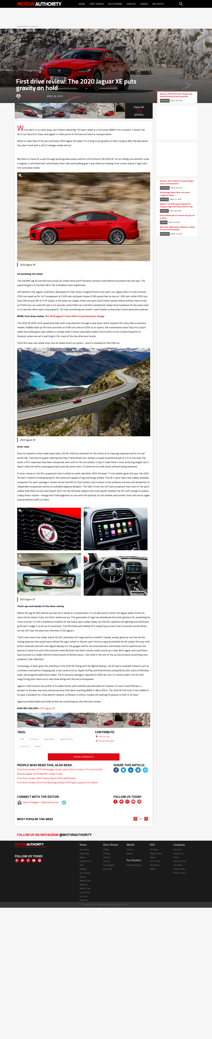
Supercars (164, 210)
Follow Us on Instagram (54, 834)
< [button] (135, 819)
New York (107, 869)
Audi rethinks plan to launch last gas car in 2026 (177, 216)
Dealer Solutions (134, 865)
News (82, 4)
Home (19, 26)
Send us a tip (102, 736)
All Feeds (154, 849)
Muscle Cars (85, 881)
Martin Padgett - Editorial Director (41, 802)
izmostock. (125, 905)
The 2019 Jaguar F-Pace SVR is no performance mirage (74, 316)
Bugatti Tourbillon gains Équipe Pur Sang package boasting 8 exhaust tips (176, 205)
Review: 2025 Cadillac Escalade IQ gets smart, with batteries (177, 182)
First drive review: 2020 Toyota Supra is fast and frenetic (46, 778)
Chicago (106, 853)
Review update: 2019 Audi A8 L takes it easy (39, 774)
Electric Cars (85, 888)
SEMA (106, 849)
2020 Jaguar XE (47, 708)
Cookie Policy (179, 869)
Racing (83, 877)
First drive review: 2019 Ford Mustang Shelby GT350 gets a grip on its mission (57, 782)
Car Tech (83, 896)
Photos (131, 4)
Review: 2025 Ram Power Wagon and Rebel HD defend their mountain (176, 95)
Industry (164, 222)
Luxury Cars (24, 746)
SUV (81, 865)
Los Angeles (108, 865)
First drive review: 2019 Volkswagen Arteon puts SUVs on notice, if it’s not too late (59, 769)
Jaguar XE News (66, 739)
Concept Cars (86, 861)
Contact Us (178, 853)
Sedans (38, 746)
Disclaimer (178, 865)
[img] (116, 770)
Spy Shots (158, 4)
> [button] (146, 819)
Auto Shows (115, 4)
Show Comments (84, 757)
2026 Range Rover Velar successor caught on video (175, 193)
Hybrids (83, 869)
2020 (22, 739)
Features (84, 900)
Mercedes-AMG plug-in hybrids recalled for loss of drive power (177, 228)
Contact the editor (104, 741)
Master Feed (156, 853)
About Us (177, 849)
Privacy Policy (179, 873)
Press (176, 857)
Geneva (106, 861)
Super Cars (84, 853)
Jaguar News (49, 739)
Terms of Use (179, 861)
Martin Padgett (32, 96)
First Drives (97, 4)
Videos (144, 4)
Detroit (106, 857)
